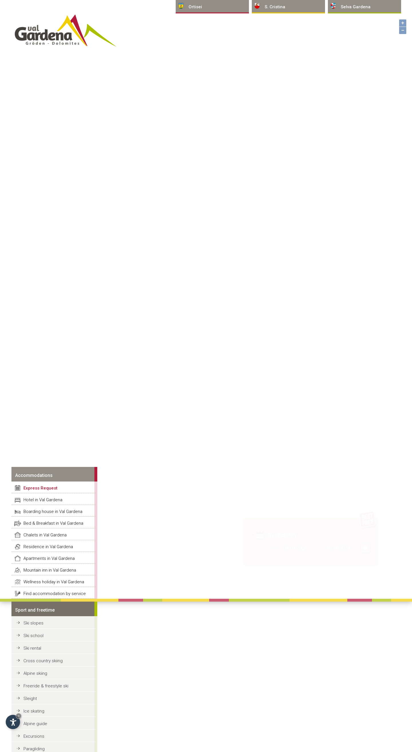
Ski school (33, 635)
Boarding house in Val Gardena (52, 511)
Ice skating (33, 711)
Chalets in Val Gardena (45, 535)
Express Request (40, 488)
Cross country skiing (43, 660)
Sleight (30, 698)
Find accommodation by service (54, 593)
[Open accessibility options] (13, 722)
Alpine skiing (35, 673)
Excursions (33, 736)
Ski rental (32, 648)
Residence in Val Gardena (48, 546)
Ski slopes (33, 623)
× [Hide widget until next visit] (18, 716)
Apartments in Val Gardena (49, 558)
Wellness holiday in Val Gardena (53, 581)
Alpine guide (35, 723)
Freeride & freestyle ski (45, 686)
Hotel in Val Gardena (42, 499)
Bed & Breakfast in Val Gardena (53, 523)
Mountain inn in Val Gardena (49, 570)
